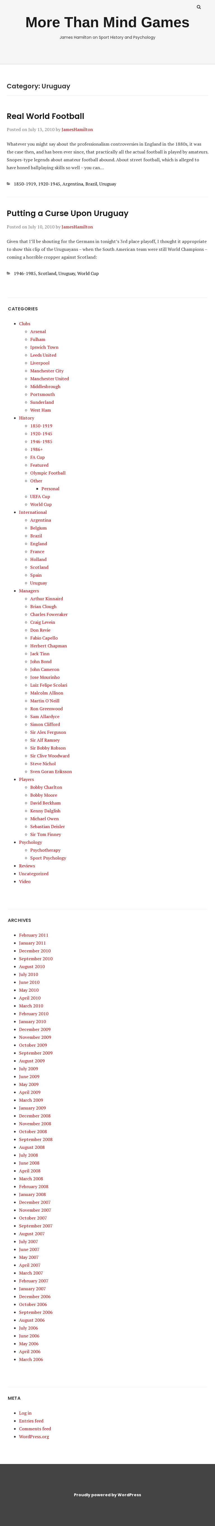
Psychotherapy (45, 850)
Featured (39, 465)
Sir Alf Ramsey (45, 740)
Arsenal (38, 331)
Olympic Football (48, 473)
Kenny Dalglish (45, 811)
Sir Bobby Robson (48, 748)
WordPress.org (34, 1436)
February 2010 (33, 1014)
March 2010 (31, 1006)
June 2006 (29, 1336)
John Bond (41, 661)
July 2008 (28, 1155)
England (38, 543)
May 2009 (29, 1084)
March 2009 (31, 1100)
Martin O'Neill (44, 701)
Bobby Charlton (46, 787)
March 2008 (31, 1179)
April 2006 (30, 1351)
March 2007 (31, 1273)
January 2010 (32, 1021)
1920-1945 (49, 184)
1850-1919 (25, 184)
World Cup (88, 273)
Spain (36, 575)
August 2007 (32, 1234)
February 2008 (33, 1186)
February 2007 (33, 1281)
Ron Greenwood (46, 708)
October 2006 (33, 1304)
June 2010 (29, 982)
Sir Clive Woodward (49, 756)
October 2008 (33, 1131)
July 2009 (28, 1069)
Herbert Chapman (48, 646)
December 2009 (35, 1029)
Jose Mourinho (45, 677)
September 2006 (36, 1312)
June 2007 (29, 1249)
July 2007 (28, 1241)
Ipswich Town (44, 347)
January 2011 (32, 943)
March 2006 (31, 1359)
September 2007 (36, 1226)
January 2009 (32, 1108)
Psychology (30, 842)
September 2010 (36, 959)
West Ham (40, 410)
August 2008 (32, 1147)
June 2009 (29, 1076)
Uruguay (107, 184)
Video (25, 881)
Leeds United (43, 355)
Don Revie (40, 630)
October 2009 (33, 1045)
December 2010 (35, 951)
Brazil (91, 184)
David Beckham (45, 803)
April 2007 (30, 1265)
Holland (38, 559)
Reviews (27, 866)
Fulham (37, 339)
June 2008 (29, 1163)
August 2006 (32, 1320)
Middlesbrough (45, 386)
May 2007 (29, 1257)
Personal (50, 488)
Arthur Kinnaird (46, 598)
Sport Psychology (48, 858)
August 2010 (32, 966)
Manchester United (49, 378)
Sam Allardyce (44, 716)
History (26, 418)
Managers (29, 591)
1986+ (36, 449)
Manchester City (47, 371)
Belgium (38, 528)
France (37, 551)
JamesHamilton (77, 129)
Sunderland (42, 402)
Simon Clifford (45, 724)
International (33, 512)
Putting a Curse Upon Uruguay (67, 213)
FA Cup (37, 457)
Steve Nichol (43, 763)
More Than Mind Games (107, 22)
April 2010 (30, 998)
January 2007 (32, 1289)
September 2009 (36, 1053)
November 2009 (35, 1037)
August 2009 (32, 1061)
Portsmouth (42, 394)
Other (36, 481)
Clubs (24, 323)
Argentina (72, 184)
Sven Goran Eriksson (51, 771)
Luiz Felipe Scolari (48, 685)
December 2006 (35, 1296)
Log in (25, 1413)
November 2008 (35, 1124)
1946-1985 (25, 273)
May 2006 (29, 1344)
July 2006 (28, 1328)
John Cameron (44, 669)
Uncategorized (33, 873)
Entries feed (31, 1421)
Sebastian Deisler (47, 826)
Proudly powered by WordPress (107, 1495)
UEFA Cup (40, 496)
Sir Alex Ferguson (48, 732)
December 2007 (35, 1202)
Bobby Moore (43, 795)
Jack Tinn (40, 653)
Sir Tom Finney (45, 834)
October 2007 (33, 1218)
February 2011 (33, 935)
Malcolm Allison (46, 693)
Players (26, 779)
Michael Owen (44, 818)
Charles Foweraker (49, 614)
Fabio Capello (44, 638)
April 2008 (30, 1171)
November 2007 (35, 1210)
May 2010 (29, 990)
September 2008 (36, 1139)
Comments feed (35, 1429)
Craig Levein (42, 622)
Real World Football (45, 116)
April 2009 (30, 1092)
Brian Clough (43, 606)
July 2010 (28, 974)
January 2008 (32, 1194)
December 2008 (35, 1116)
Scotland (47, 273)
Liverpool (40, 363)
